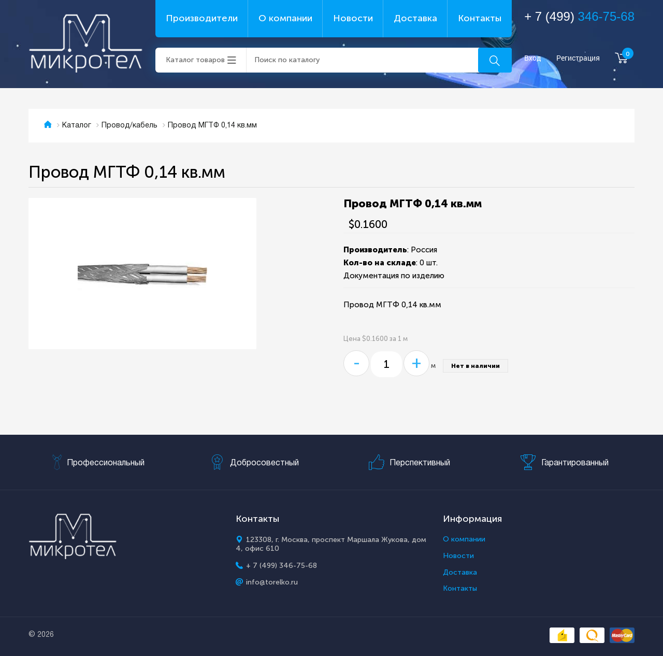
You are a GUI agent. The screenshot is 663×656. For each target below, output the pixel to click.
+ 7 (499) (579, 16)
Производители (202, 18)
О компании (285, 18)
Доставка (415, 18)
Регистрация (578, 58)
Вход (532, 58)
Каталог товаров (195, 59)
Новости (353, 18)
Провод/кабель (129, 125)
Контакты (479, 18)
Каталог (76, 125)
